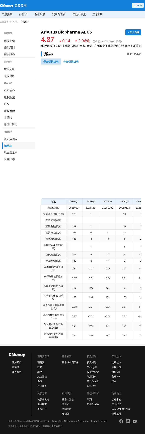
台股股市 (116, 362)
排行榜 (23, 14)
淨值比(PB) (10, 124)
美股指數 (7, 14)
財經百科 (91, 376)
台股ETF (116, 371)
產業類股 (39, 14)
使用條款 (23, 426)
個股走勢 (9, 41)
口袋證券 (91, 385)
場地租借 (116, 413)
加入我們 (16, 371)
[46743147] (51, 61)
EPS (6, 104)
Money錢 (92, 367)
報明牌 (65, 413)
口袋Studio (93, 404)
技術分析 (9, 69)
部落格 (15, 367)
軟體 (39, 367)
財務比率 (9, 159)
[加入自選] (133, 32)
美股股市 (4, 22)
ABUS (15, 22)
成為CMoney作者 (121, 408)
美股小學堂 (79, 14)
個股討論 (9, 54)
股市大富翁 (68, 399)
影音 (39, 381)
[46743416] (71, 61)
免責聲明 (58, 426)
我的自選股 (58, 14)
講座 (39, 371)
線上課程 (42, 376)
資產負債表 (11, 139)
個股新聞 (9, 47)
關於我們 (16, 362)
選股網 (65, 404)
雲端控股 (66, 408)
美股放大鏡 (93, 381)
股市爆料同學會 (70, 362)
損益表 (25, 22)
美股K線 (9, 76)
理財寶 (40, 362)
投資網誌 (91, 362)
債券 (114, 381)
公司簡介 (9, 90)
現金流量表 (11, 152)
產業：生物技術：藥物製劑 (103, 46)
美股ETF (98, 14)
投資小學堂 (93, 371)
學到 (89, 399)
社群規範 (47, 426)
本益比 (8, 117)
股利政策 (9, 97)
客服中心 (116, 399)
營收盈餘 (9, 111)
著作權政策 (35, 426)
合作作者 (42, 385)
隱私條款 (13, 426)
